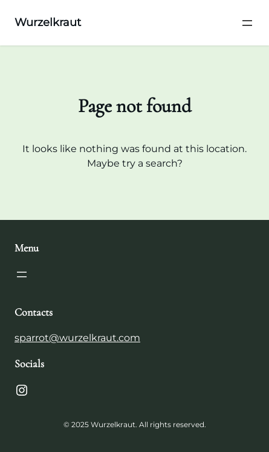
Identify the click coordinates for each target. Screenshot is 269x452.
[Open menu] (247, 23)
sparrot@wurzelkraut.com (77, 338)
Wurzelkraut (48, 22)
